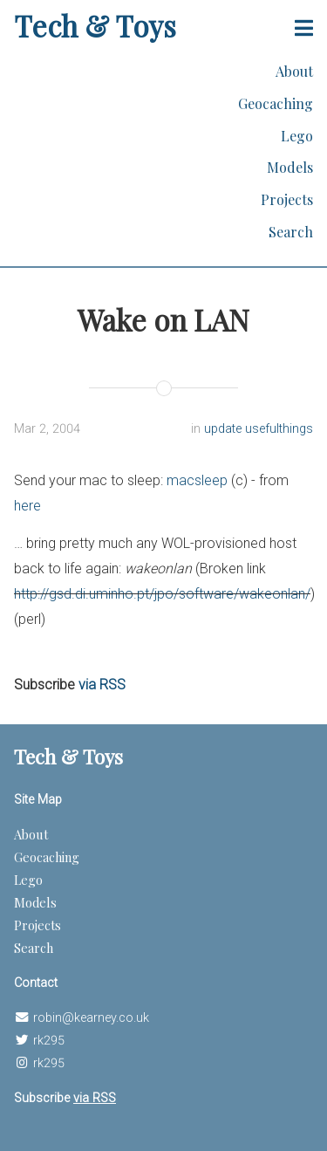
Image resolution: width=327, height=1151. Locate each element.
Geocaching (275, 103)
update (224, 428)
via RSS (102, 684)
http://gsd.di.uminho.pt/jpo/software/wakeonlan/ (162, 594)
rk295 (49, 1040)
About (294, 71)
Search (291, 232)
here (27, 505)
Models (290, 167)
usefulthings (279, 428)
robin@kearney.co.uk (91, 1018)
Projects (287, 199)
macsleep (197, 480)
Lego (297, 136)
